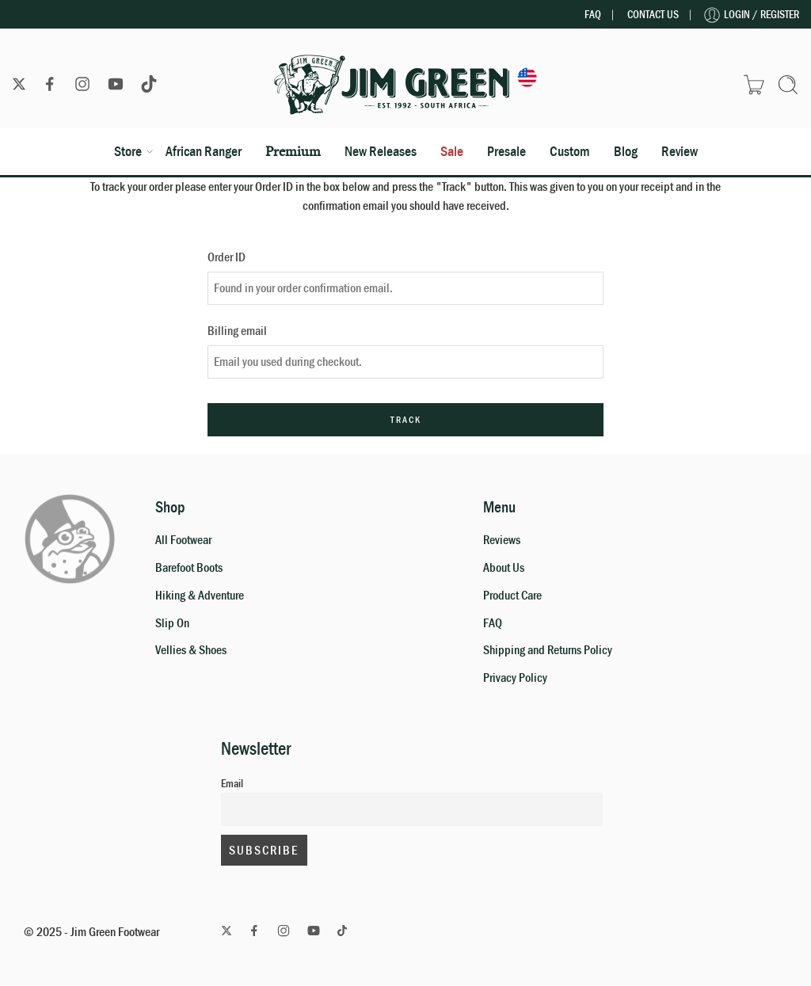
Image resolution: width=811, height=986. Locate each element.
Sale (451, 151)
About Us (503, 568)
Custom (570, 151)
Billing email (237, 331)
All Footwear (183, 540)
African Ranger (204, 151)
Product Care (512, 595)
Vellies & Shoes (191, 650)
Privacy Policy (515, 678)
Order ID (227, 257)
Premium (293, 151)
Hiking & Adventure (199, 595)
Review (679, 151)
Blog (626, 151)
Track (405, 419)
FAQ (592, 14)
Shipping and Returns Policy (547, 650)
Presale (506, 151)
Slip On (172, 623)
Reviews (501, 540)
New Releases (381, 151)
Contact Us (653, 14)
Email (232, 783)
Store (128, 151)
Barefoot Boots (189, 568)
